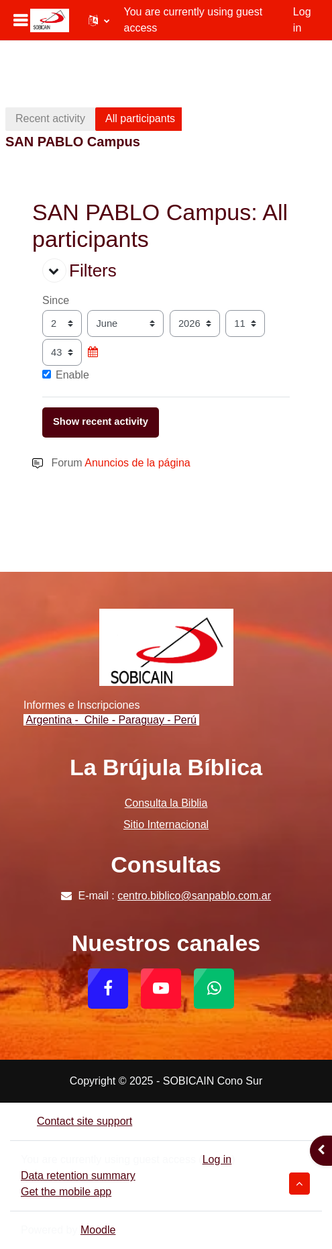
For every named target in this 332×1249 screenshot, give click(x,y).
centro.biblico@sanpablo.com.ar (194, 895)
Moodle (97, 1230)
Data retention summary (78, 1175)
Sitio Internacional (166, 824)
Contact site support (76, 1121)
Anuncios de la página (137, 462)
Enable (65, 375)
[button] (99, 20)
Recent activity (50, 118)
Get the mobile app (66, 1191)
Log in (302, 20)
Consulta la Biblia (166, 803)
